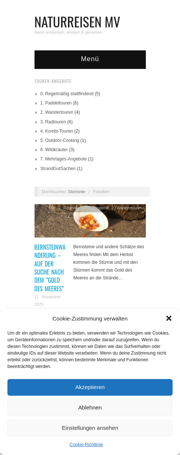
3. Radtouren (53, 121)
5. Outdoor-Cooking (59, 140)
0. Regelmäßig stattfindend (67, 93)
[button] (169, 318)
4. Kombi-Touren (56, 131)
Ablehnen (90, 407)
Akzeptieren (90, 387)
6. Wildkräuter (54, 149)
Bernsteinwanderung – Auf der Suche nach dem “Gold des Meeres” (50, 268)
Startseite (76, 191)
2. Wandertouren (56, 112)
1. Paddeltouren (56, 103)
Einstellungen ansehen (90, 428)
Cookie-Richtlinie (86, 444)
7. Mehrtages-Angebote (63, 159)
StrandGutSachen (58, 168)
